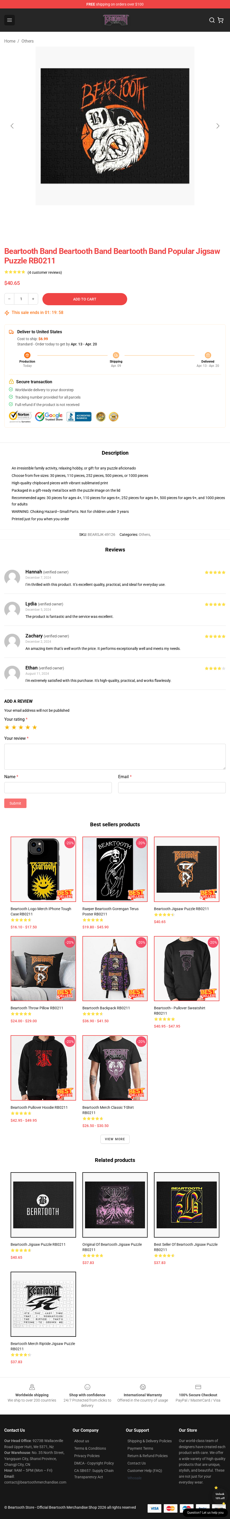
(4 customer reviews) (45, 272)
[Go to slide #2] (128, 216)
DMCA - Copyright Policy (94, 1463)
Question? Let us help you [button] (205, 1513)
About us (81, 1441)
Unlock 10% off (220, 1496)
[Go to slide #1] (101, 216)
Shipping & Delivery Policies (149, 1441)
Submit (15, 803)
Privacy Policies (87, 1456)
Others (27, 41)
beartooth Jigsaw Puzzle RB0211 (181, 909)
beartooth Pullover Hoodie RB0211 (39, 1107)
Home (9, 41)
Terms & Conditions (90, 1448)
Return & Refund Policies (147, 1456)
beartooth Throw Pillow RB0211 (37, 1008)
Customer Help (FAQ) (144, 1470)
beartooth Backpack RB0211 (106, 1008)
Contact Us (136, 1463)
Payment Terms (140, 1448)
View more (115, 1139)
